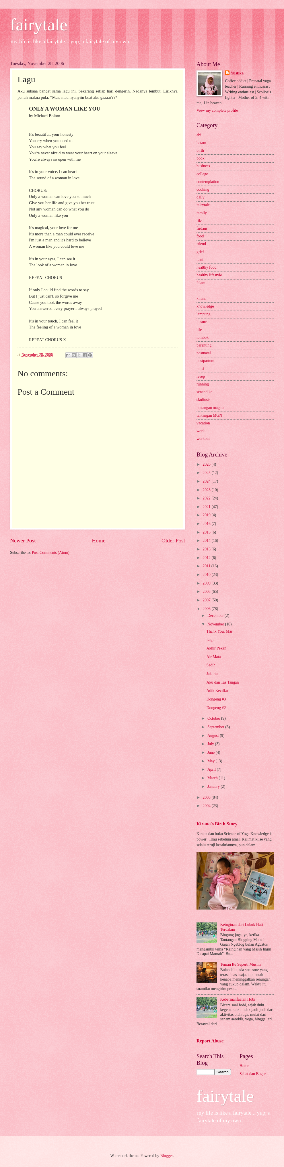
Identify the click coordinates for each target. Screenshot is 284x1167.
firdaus (202, 228)
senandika (204, 392)
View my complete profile (217, 110)
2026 (207, 464)
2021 (207, 507)
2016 (207, 523)
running (203, 384)
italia (201, 291)
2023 (207, 490)
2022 (207, 498)
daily (201, 197)
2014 (207, 540)
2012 (207, 558)
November (216, 624)
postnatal (204, 353)
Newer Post (23, 541)
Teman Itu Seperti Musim (240, 964)
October (214, 718)
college (202, 174)
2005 (207, 797)
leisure (202, 322)
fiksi (200, 221)
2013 (207, 549)
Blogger (166, 1156)
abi (199, 135)
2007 (207, 600)
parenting (204, 345)
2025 (207, 473)
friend (201, 244)
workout (203, 438)
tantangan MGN (209, 415)
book (201, 158)
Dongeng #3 (216, 699)
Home (98, 541)
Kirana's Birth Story (217, 823)
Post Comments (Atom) (50, 552)
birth (200, 150)
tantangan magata (210, 408)
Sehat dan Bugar (253, 1074)
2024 (207, 481)
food (200, 236)
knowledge (205, 306)
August (213, 735)
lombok (203, 337)
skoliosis (203, 399)
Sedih (210, 665)
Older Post (173, 541)
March (213, 778)
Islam (201, 283)
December (216, 615)
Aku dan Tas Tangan (222, 682)
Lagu (210, 639)
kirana (201, 298)
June (211, 752)
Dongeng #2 (216, 708)
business (203, 166)
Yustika (237, 73)
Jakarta (211, 674)
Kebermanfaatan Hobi (237, 999)
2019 (207, 515)
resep (201, 376)
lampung (203, 314)
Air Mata (213, 657)
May (211, 761)
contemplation (208, 182)
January (214, 786)
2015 (207, 532)
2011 (207, 566)
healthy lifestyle (209, 275)
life (199, 330)
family (202, 213)
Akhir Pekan (216, 648)
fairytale (38, 24)
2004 (207, 806)
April (212, 769)
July (211, 744)
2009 (207, 583)
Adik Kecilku (217, 690)
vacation (203, 423)
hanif (201, 259)
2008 (207, 591)
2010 (207, 574)
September (216, 727)
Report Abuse (210, 1040)
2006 (207, 609)
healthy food (206, 267)
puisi (200, 369)
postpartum (205, 361)
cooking (203, 189)
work (201, 431)
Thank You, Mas (219, 631)
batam (201, 143)
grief (200, 252)
